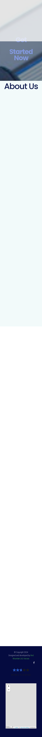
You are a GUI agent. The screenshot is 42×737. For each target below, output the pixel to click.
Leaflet (16, 727)
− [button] (8, 690)
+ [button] (8, 686)
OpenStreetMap (24, 727)
